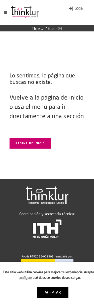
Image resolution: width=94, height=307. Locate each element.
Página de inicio (30, 143)
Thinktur (38, 28)
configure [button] (25, 278)
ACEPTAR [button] (53, 292)
